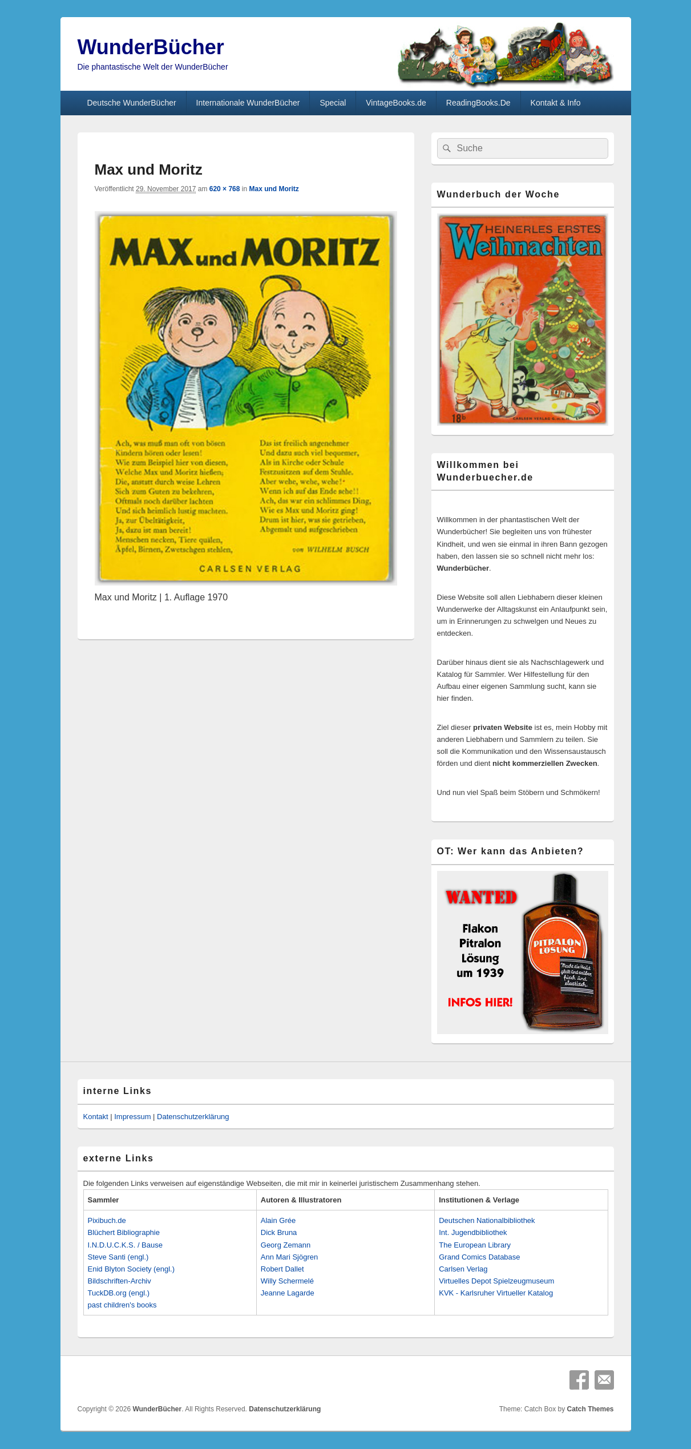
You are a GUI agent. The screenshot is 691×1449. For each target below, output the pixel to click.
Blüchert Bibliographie (124, 1232)
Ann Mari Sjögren (289, 1257)
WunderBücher (151, 47)
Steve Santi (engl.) (118, 1257)
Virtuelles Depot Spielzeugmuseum (496, 1281)
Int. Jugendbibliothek (473, 1232)
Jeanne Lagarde (287, 1293)
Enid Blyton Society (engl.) (131, 1269)
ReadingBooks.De (478, 102)
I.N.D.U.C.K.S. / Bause (125, 1245)
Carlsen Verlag (463, 1269)
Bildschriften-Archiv (119, 1281)
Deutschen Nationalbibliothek (487, 1220)
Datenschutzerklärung (193, 1116)
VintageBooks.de (396, 102)
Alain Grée (278, 1220)
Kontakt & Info (556, 102)
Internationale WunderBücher (248, 102)
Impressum (132, 1116)
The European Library (475, 1245)
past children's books (122, 1305)
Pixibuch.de (107, 1220)
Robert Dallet (282, 1269)
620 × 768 (224, 189)
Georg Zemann (285, 1245)
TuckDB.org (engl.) (119, 1293)
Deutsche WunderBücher (131, 102)
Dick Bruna (279, 1232)
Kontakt (95, 1116)
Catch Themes (590, 1409)
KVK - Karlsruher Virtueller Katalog (496, 1293)
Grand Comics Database (479, 1257)
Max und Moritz (273, 189)
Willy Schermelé (287, 1281)
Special (333, 102)
